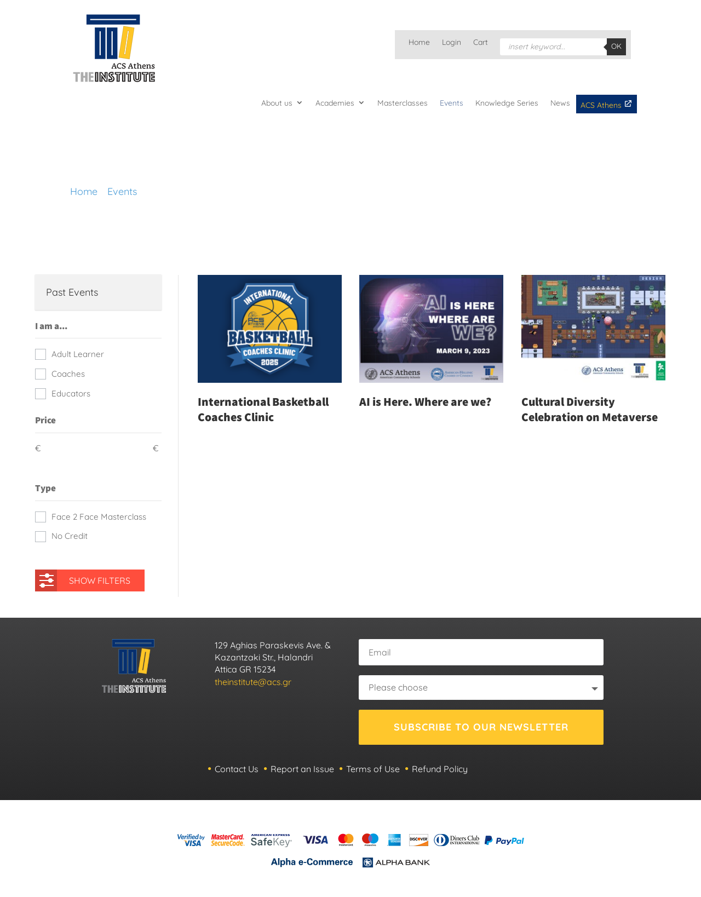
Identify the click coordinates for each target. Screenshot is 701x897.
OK (616, 46)
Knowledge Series (506, 103)
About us (276, 103)
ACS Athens (607, 104)
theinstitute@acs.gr (253, 681)
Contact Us (236, 768)
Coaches (68, 374)
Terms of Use (373, 768)
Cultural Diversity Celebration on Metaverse (589, 409)
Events (451, 103)
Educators (70, 393)
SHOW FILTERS (84, 578)
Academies (334, 103)
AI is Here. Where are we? (425, 401)
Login (451, 42)
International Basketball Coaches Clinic (263, 409)
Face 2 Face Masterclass (98, 516)
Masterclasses (402, 103)
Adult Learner (77, 354)
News (560, 103)
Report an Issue (302, 768)
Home (419, 42)
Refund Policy (440, 768)
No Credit (69, 536)
